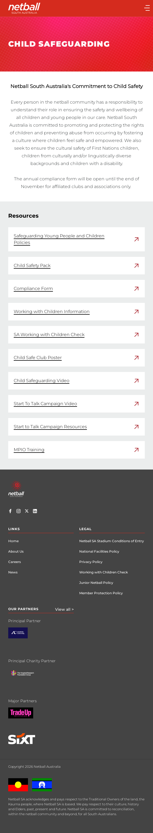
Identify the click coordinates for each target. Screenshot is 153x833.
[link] (76, 239)
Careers (14, 562)
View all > (64, 609)
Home (13, 541)
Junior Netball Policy (96, 583)
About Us (16, 551)
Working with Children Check (103, 572)
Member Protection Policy (101, 593)
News (13, 572)
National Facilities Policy (99, 551)
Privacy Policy (91, 562)
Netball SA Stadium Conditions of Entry (111, 541)
